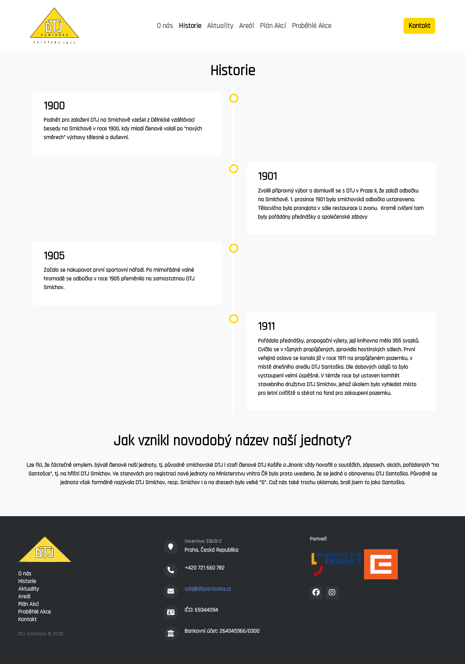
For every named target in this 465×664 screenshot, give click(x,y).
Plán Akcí (273, 26)
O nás (165, 26)
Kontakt (27, 619)
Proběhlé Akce (311, 26)
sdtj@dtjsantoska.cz (208, 589)
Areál (246, 26)
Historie (190, 26)
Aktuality (220, 26)
